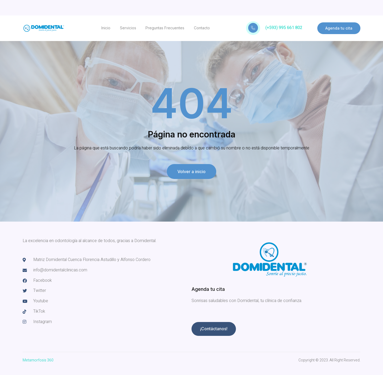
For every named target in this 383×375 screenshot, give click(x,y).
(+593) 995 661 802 (283, 28)
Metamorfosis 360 (38, 360)
